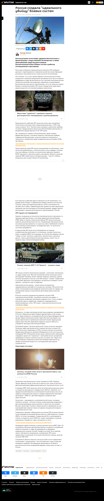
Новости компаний (42, 482)
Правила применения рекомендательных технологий (16, 484)
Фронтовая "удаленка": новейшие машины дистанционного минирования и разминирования (37, 114)
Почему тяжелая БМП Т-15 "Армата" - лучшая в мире (38, 265)
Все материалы (23, 54)
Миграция (83, 467)
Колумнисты (26, 450)
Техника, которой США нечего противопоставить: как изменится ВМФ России (39, 373)
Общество (75, 467)
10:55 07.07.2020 (20, 14)
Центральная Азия (41, 467)
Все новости (19, 450)
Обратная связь (36, 484)
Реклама (33, 482)
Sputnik (18, 45)
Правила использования (22, 482)
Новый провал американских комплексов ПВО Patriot (34, 423)
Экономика (66, 467)
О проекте (4, 482)
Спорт (98, 467)
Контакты (11, 482)
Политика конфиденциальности (57, 482)
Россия (44, 450)
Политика (58, 467)
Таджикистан (30, 467)
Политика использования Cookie (76, 482)
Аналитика (90, 467)
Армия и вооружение (36, 450)
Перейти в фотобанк (35, 45)
